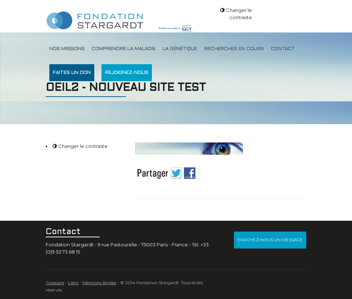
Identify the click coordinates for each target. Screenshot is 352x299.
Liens (73, 282)
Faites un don (72, 72)
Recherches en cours (234, 49)
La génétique (180, 49)
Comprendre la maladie (123, 49)
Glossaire (55, 282)
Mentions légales (99, 282)
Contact (283, 49)
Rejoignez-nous (126, 72)
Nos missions (67, 49)
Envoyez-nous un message (270, 239)
